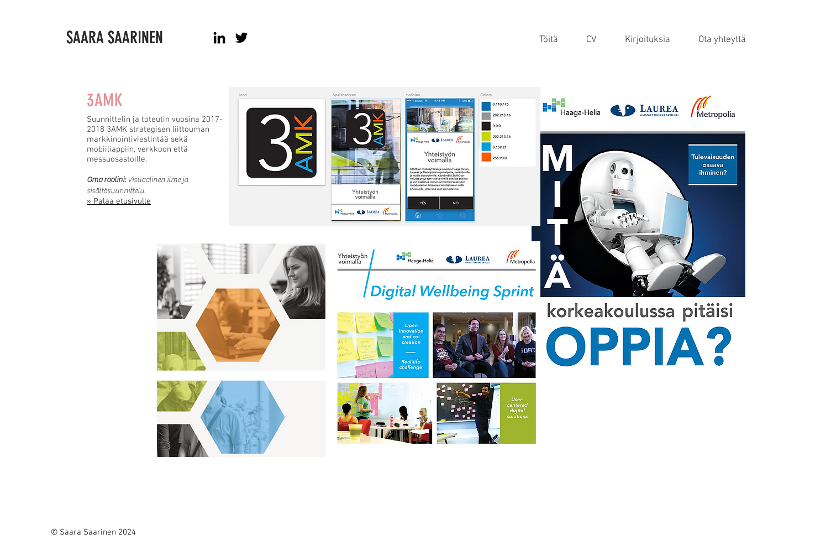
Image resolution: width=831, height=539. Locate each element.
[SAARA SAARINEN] (138, 37)
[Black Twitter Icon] (241, 37)
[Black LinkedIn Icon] (219, 37)
